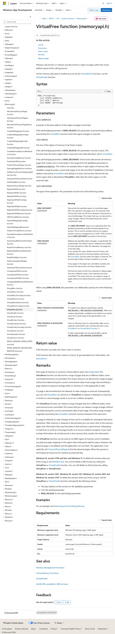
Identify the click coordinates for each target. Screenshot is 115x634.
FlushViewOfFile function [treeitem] (16, 161)
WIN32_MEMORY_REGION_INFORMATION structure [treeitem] (19, 349)
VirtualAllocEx (87, 73)
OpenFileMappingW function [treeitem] (18, 227)
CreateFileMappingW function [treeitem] (18, 148)
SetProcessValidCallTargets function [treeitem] (17, 262)
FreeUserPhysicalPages (58, 449)
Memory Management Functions (50, 567)
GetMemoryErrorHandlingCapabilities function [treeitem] (20, 173)
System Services (68, 18)
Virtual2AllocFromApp (88, 328)
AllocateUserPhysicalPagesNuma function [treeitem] (19, 126)
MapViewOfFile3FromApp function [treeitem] (16, 201)
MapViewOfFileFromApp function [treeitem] (19, 210)
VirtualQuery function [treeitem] (15, 331)
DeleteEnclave (58, 461)
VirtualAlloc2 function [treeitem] (15, 292)
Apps (44, 18)
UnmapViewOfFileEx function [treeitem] (18, 278)
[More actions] (111, 19)
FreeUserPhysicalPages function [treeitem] (19, 165)
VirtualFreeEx (41, 77)
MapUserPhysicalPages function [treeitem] (19, 185)
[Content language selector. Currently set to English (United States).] (13, 623)
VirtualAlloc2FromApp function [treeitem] (19, 295)
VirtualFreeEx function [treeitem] (15, 313)
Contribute (43, 629)
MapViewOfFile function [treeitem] (16, 189)
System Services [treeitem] (11, 26)
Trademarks (102, 629)
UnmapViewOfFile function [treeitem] (17, 271)
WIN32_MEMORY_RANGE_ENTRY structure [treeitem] (19, 343)
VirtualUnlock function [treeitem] (15, 338)
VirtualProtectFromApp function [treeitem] (19, 327)
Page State (94, 371)
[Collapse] (30, 16)
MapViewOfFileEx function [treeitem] (17, 206)
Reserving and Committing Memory (69, 506)
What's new (93, 10)
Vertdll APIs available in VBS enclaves (52, 584)
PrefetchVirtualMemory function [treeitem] (19, 230)
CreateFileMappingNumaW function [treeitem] (17, 142)
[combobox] (17, 22)
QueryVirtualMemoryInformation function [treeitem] (19, 242)
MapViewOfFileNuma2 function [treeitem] (19, 213)
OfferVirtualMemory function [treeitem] (18, 217)
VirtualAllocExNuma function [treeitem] (18, 302)
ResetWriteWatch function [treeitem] (17, 257)
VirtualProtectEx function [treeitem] (16, 323)
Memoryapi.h (82, 18)
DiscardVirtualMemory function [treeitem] (19, 158)
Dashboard (106, 10)
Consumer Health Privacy (70, 629)
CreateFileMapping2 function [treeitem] (18, 131)
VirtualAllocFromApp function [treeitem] (18, 306)
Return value (43, 51)
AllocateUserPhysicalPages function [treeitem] (17, 113)
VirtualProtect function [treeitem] (15, 320)
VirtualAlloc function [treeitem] (15, 288)
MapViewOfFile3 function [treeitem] (16, 196)
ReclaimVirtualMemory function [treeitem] (19, 247)
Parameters (42, 48)
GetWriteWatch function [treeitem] (16, 182)
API (57, 18)
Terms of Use (90, 629)
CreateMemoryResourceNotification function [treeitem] (19, 153)
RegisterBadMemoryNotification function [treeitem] (19, 252)
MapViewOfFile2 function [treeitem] (16, 193)
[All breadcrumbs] (38, 19)
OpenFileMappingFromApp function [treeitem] (17, 222)
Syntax (40, 45)
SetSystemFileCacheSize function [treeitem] (19, 267)
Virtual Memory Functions (47, 573)
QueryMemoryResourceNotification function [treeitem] (20, 235)
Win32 (51, 18)
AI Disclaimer (7, 629)
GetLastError (41, 358)
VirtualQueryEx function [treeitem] (16, 334)
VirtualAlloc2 (73, 328)
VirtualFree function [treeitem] (15, 309)
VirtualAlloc (55, 134)
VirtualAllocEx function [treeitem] (15, 299)
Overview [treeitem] (10, 108)
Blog (33, 629)
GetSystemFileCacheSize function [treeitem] (19, 178)
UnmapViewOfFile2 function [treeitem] (17, 274)
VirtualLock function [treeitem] (14, 316)
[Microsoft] (4, 3)
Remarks (41, 54)
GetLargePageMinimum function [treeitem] (19, 168)
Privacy (53, 629)
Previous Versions (21, 629)
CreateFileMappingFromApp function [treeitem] (17, 136)
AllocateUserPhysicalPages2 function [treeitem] (17, 119)
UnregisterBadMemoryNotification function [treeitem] (20, 283)
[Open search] (103, 3)
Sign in (109, 3)
